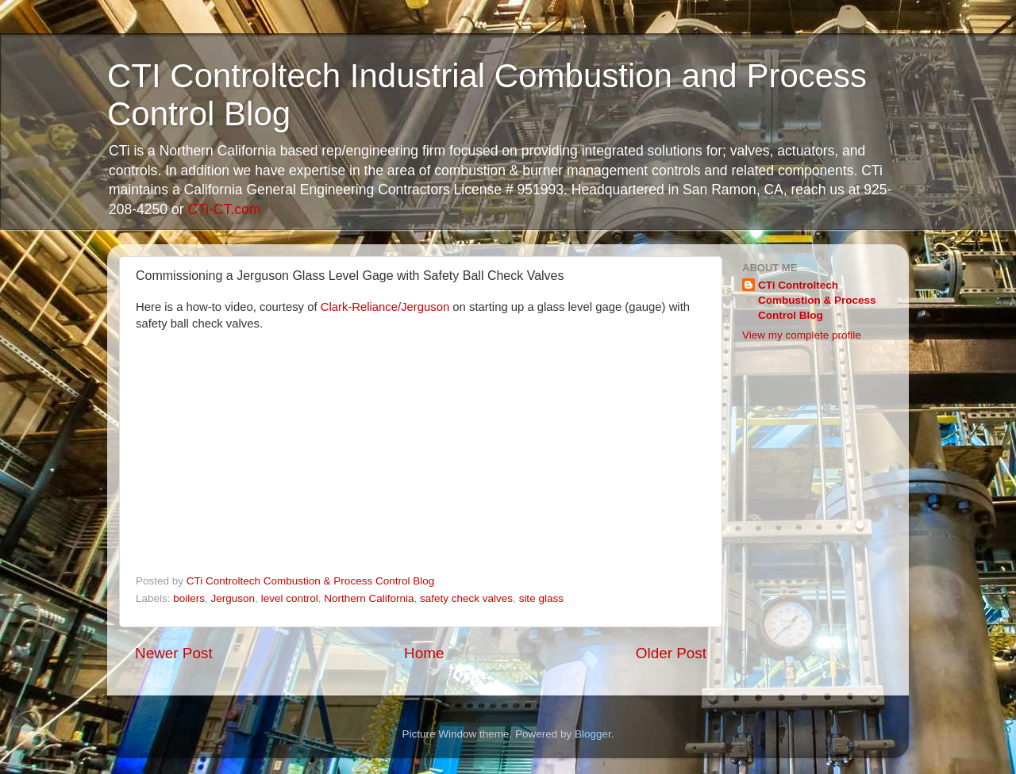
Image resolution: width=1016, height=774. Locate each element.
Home (424, 653)
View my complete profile (801, 335)
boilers (189, 598)
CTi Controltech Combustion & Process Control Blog (817, 300)
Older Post (671, 653)
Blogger (593, 734)
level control (289, 598)
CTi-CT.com (223, 209)
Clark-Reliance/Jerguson (385, 307)
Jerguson (233, 598)
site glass (541, 598)
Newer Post (174, 653)
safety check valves (466, 598)
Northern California (369, 598)
